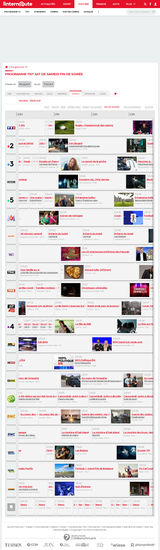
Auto (116, 4)
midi (63, 107)
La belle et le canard (105, 397)
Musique (88, 12)
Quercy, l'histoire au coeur (84, 199)
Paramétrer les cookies (132, 527)
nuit (47, 107)
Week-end (35, 100)
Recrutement (94, 527)
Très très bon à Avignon (32, 488)
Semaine (23, 100)
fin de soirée (112, 107)
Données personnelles (111, 527)
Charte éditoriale (41, 527)
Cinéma (54, 12)
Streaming (40, 12)
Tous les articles (75, 527)
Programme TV (12, 12)
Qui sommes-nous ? (16, 527)
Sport (67, 4)
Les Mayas (65, 235)
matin (55, 107)
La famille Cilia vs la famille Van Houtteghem (40, 271)
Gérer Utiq (148, 527)
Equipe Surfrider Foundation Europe (87, 144)
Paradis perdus (134, 415)
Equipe (29, 527)
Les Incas (98, 235)
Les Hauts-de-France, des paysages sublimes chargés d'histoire (49, 162)
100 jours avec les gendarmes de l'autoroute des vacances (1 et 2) (91, 379)
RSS (85, 527)
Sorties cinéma (71, 12)
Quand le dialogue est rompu (85, 415)
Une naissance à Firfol (35, 325)
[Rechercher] (141, 12)
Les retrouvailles (27, 325)
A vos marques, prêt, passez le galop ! (43, 325)
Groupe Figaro (76, 530)
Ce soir (149, 107)
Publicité (54, 527)
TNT (27, 12)
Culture (83, 4)
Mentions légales (61, 530)
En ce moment (132, 107)
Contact (63, 527)
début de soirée (92, 107)
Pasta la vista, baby (73, 397)
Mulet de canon (140, 397)
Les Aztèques (130, 235)
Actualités (48, 4)
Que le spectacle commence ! (51, 325)
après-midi (74, 107)
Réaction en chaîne (76, 433)
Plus (131, 4)
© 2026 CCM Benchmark (95, 530)
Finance (101, 4)
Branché (107, 433)
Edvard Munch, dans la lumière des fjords (37, 199)
